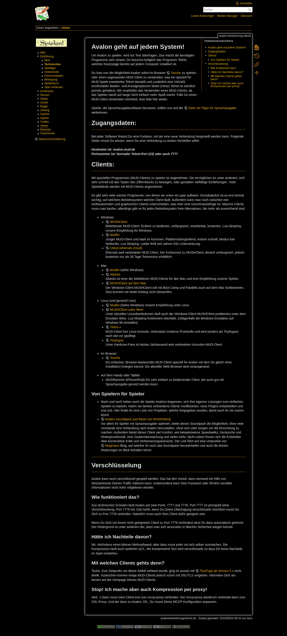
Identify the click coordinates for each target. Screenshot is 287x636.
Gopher (45, 114)
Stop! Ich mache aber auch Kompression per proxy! (227, 85)
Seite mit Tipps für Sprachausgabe (212, 108)
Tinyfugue (117, 340)
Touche (176, 73)
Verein (44, 125)
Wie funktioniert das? (223, 68)
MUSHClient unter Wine (127, 309)
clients (65, 27)
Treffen (44, 121)
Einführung (47, 56)
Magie (44, 106)
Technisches (52, 64)
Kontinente (47, 91)
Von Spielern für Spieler (225, 59)
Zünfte (44, 102)
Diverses (45, 129)
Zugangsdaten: (217, 51)
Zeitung (45, 110)
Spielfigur (50, 68)
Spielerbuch (51, 83)
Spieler (44, 118)
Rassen (45, 95)
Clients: (212, 55)
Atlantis (115, 274)
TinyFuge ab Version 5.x (216, 571)
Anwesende (51, 71)
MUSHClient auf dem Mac (128, 283)
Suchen (250, 9)
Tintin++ (115, 327)
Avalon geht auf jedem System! (227, 47)
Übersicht (246, 15)
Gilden (44, 98)
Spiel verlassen (53, 87)
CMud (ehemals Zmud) (126, 248)
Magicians (112, 445)
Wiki (43, 52)
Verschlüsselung (218, 63)
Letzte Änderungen (203, 15)
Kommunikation (53, 75)
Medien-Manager (227, 15)
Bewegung (50, 79)
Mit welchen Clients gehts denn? (226, 78)
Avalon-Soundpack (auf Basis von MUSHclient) (138, 419)
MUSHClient (118, 222)
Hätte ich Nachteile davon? (227, 72)
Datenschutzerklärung (52, 139)
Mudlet (115, 235)
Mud (47, 60)
